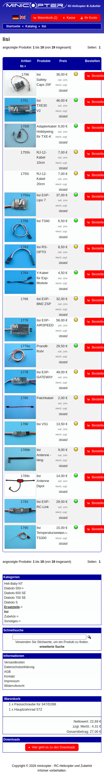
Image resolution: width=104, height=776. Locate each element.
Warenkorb (12, 699)
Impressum (11, 681)
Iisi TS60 (43, 221)
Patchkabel (45, 398)
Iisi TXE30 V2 (42, 106)
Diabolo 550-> (14, 588)
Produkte (44, 61)
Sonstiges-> (12, 621)
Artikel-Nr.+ (26, 63)
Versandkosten (14, 662)
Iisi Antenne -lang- (44, 455)
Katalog (31, 26)
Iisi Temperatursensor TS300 (50, 533)
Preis (63, 61)
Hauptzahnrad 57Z (28, 709)
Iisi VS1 (42, 424)
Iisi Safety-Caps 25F (44, 79)
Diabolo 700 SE (15, 598)
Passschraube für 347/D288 (35, 704)
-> (13, 607)
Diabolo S (11, 602)
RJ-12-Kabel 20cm (42, 179)
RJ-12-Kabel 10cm (42, 157)
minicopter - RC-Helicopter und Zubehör (64, 766)
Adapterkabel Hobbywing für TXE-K (47, 131)
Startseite (13, 26)
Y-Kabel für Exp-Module (42, 278)
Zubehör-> (11, 616)
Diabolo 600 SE (15, 593)
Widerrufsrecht (14, 686)
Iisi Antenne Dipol (43, 481)
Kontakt (9, 676)
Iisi (44, 26)
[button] (46, 17)
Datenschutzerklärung (19, 667)
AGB (7, 672)
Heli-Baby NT (13, 583)
